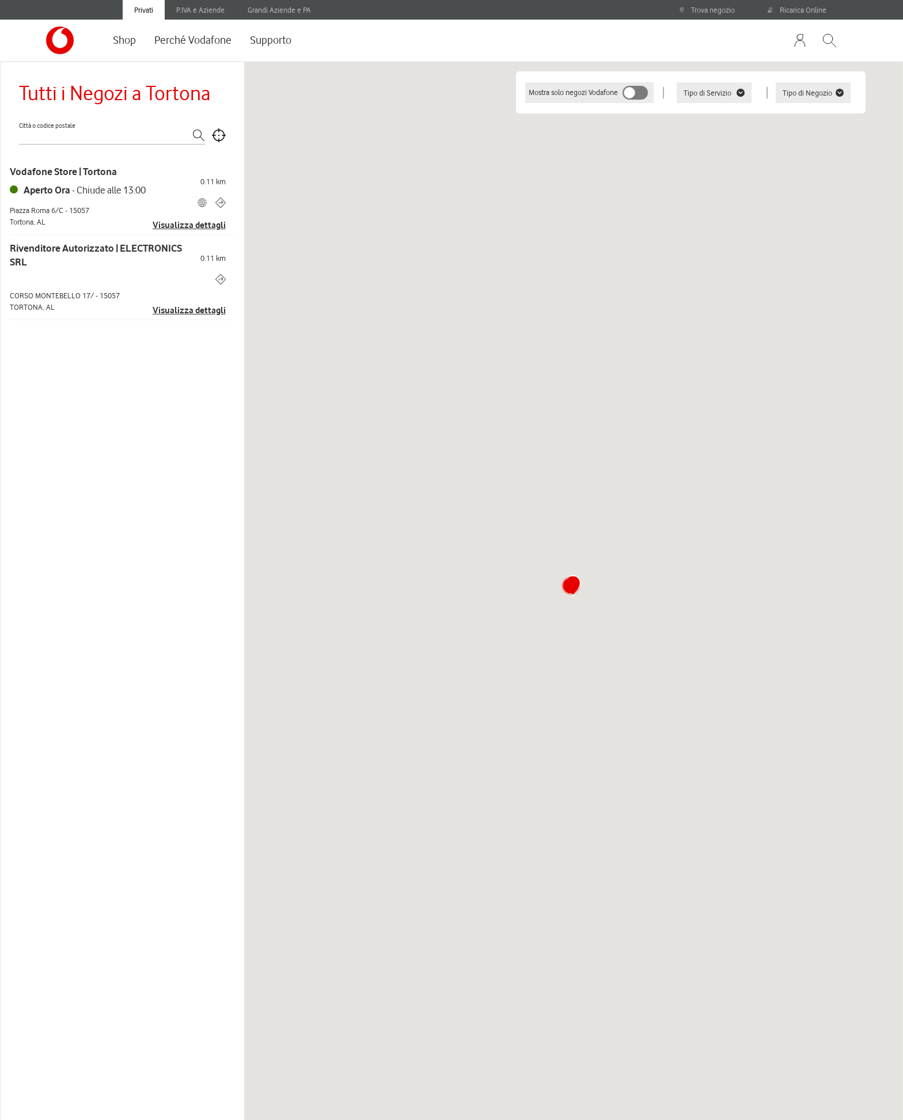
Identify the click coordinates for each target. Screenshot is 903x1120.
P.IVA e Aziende (200, 9)
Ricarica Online (797, 9)
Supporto (270, 39)
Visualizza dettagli (189, 225)
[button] (570, 585)
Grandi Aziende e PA (279, 9)
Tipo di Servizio (714, 92)
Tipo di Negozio (813, 92)
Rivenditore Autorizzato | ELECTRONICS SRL (96, 255)
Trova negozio (707, 9)
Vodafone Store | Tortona (63, 171)
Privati (143, 9)
